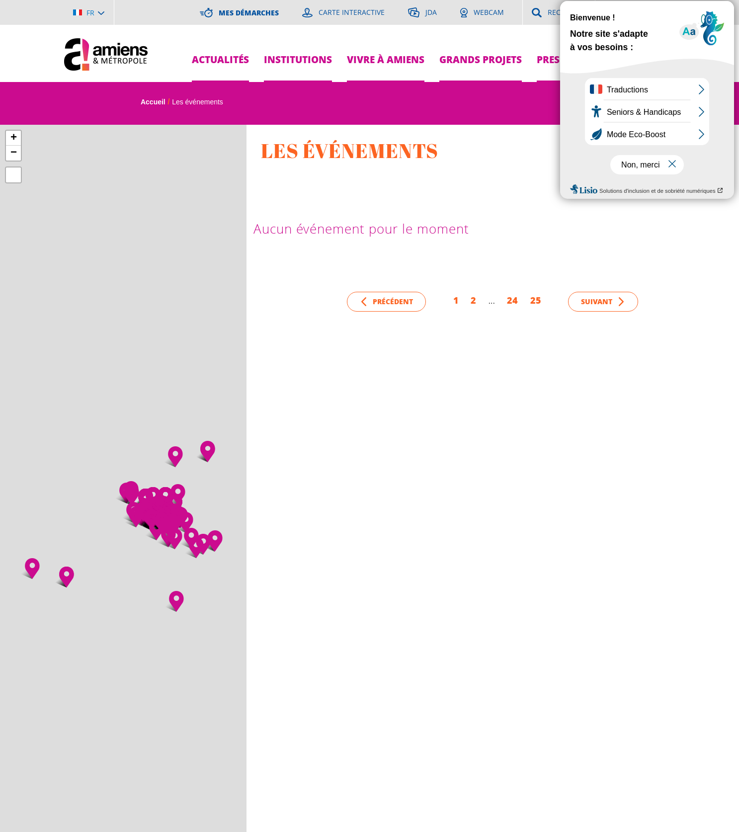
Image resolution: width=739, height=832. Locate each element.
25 (535, 300)
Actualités (220, 59)
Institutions (298, 59)
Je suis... (656, 35)
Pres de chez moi (580, 59)
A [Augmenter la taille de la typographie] (637, 103)
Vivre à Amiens (385, 59)
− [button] (13, 153)
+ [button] (13, 138)
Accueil (153, 102)
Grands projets (480, 59)
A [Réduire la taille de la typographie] (656, 103)
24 (512, 300)
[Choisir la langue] (89, 12)
